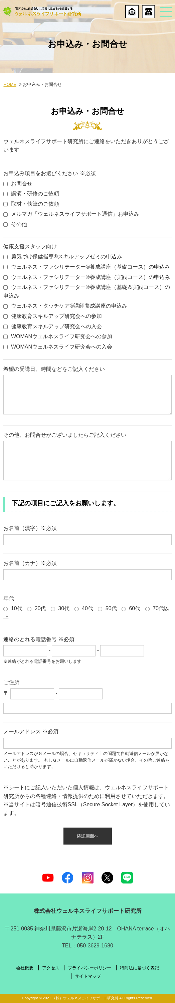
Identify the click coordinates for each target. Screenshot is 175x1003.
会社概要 (24, 968)
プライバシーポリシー (89, 968)
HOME (9, 84)
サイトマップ (88, 976)
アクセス (50, 968)
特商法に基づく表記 (139, 968)
